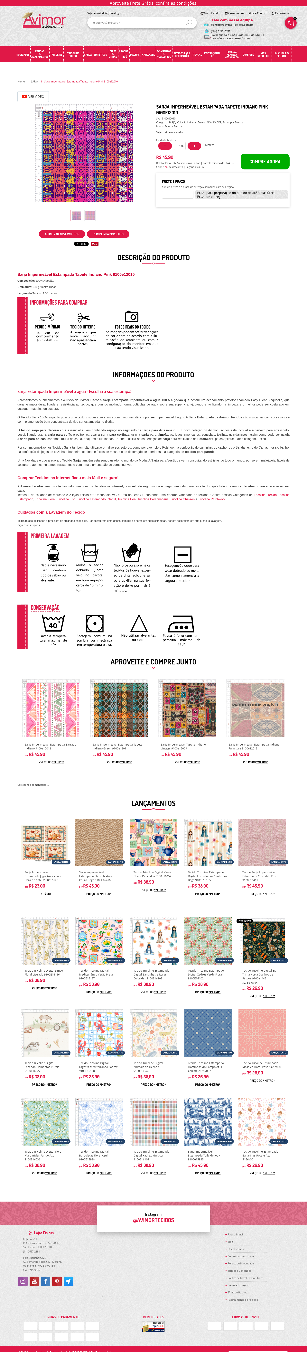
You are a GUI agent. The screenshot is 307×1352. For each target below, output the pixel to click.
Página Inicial (235, 1234)
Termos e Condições (239, 1270)
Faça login (115, 13)
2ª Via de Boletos (237, 1292)
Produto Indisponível (255, 708)
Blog (230, 1241)
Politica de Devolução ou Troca (245, 1278)
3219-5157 (220, 31)
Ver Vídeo (33, 96)
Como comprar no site (241, 1256)
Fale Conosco (259, 13)
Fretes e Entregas (238, 1285)
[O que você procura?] (189, 23)
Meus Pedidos (212, 13)
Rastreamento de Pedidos (243, 1299)
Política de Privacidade (241, 1263)
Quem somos (236, 13)
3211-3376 (31, 1270)
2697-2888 (31, 1251)
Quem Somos (236, 1249)
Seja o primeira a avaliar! (170, 132)
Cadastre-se (282, 13)
